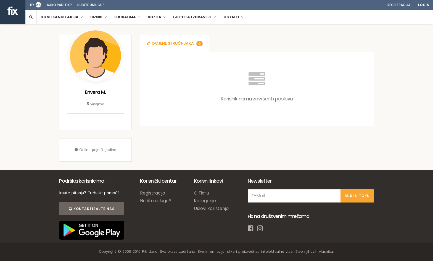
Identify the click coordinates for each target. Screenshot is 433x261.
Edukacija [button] (127, 17)
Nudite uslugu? (90, 4)
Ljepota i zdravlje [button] (194, 17)
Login (423, 4)
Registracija (398, 4)
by (32, 4)
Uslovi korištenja (211, 208)
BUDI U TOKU (357, 195)
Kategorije (205, 201)
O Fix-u (201, 193)
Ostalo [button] (233, 17)
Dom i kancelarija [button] (62, 17)
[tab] (175, 43)
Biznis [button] (98, 17)
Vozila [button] (156, 17)
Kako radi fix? (59, 4)
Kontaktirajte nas (92, 208)
